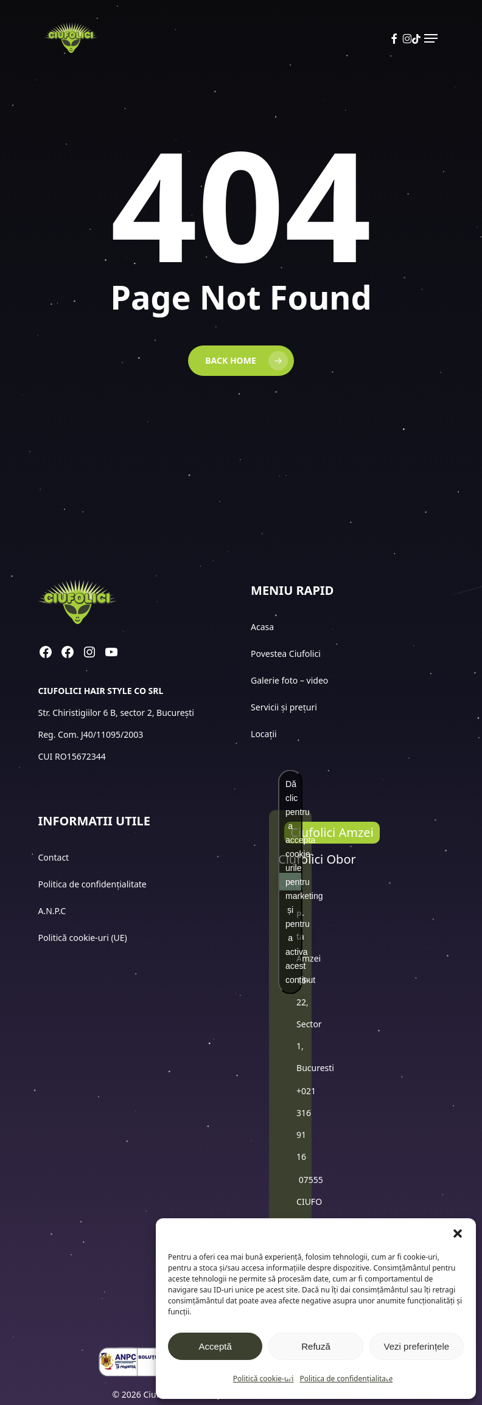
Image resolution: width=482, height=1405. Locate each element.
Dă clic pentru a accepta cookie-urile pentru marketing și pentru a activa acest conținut (293, 881)
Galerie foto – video (290, 680)
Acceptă (215, 1346)
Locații (265, 734)
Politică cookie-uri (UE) (82, 937)
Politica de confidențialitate (346, 1378)
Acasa (262, 627)
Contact (54, 857)
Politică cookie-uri (263, 1378)
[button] (458, 1233)
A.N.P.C (52, 911)
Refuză (315, 1346)
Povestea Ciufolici (286, 653)
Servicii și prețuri (284, 707)
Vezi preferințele (417, 1346)
